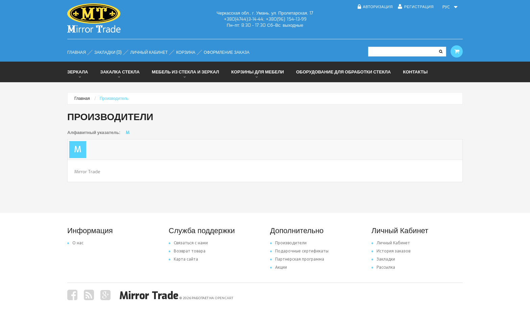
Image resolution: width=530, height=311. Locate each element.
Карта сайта (183, 259)
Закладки (383, 259)
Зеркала (77, 72)
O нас (75, 243)
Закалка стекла (120, 72)
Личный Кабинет (390, 243)
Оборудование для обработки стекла (343, 72)
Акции (278, 267)
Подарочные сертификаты (299, 251)
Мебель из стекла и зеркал (185, 72)
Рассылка (383, 267)
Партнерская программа (297, 259)
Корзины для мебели (257, 72)
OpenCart (224, 298)
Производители (288, 243)
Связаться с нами (188, 243)
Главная (82, 98)
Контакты (415, 72)
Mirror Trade (87, 172)
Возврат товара (187, 251)
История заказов (390, 251)
